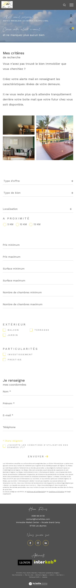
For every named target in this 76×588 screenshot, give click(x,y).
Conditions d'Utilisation (56, 491)
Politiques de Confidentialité (36, 491)
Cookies (44, 577)
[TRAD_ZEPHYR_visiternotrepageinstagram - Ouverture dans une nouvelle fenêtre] (38, 543)
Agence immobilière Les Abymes (18, 21)
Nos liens (59, 575)
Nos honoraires (17, 575)
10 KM (23, 224)
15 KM (37, 224)
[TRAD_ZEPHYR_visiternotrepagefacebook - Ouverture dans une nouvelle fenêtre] (30, 543)
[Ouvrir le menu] (71, 5)
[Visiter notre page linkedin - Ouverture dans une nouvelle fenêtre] (46, 543)
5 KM (10, 224)
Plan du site (29, 575)
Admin (51, 575)
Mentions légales (41, 575)
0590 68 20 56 (38, 516)
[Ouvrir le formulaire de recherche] (64, 5)
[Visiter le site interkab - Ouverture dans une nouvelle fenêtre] (45, 562)
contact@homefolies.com (38, 519)
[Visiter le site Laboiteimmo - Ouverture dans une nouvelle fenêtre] (38, 582)
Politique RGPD (34, 577)
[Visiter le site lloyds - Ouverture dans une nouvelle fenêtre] (25, 562)
